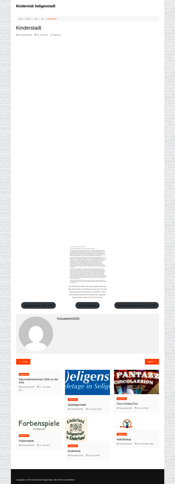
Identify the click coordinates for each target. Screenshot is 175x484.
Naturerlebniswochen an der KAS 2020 (136, 305)
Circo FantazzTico (127, 403)
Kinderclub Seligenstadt (35, 6)
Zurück (23, 362)
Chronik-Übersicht (87, 305)
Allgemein (57, 35)
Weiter (151, 362)
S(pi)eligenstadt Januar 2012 (38, 305)
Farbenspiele (26, 440)
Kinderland (74, 451)
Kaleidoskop (124, 439)
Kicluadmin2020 (24, 35)
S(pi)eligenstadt (77, 404)
